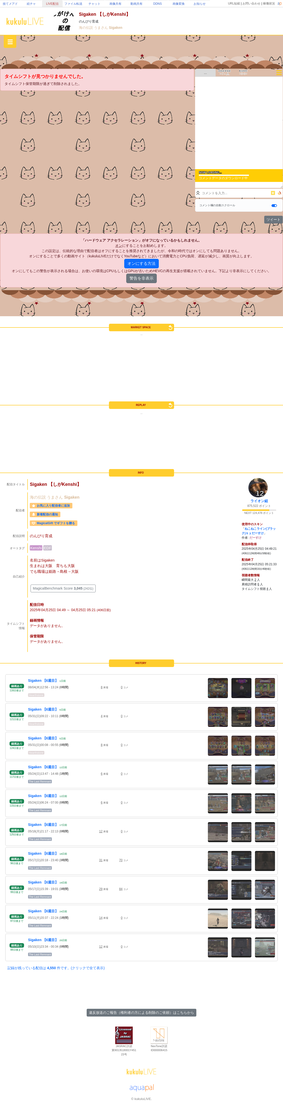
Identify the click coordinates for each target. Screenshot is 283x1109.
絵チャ (31, 4)
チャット (94, 4)
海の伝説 (86, 28)
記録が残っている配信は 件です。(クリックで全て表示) (56, 968)
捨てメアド (10, 4)
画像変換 (179, 4)
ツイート (273, 219)
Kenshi (36, 548)
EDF (47, 548)
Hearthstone (36, 695)
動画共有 (136, 4)
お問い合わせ (251, 3)
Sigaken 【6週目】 (43, 681)
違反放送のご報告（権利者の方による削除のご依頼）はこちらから (141, 1013)
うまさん (101, 28)
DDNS (157, 4)
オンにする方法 (141, 263)
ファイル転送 (73, 4)
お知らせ (200, 4)
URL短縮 (234, 3)
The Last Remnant (40, 781)
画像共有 (115, 4)
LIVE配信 (52, 4)
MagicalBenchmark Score (63, 588)
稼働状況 (269, 3)
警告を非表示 (141, 278)
